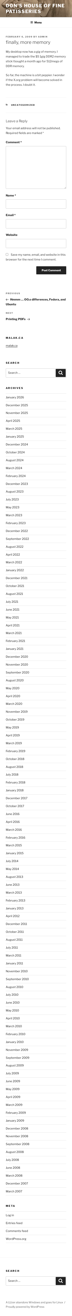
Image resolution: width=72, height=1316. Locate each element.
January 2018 (15, 790)
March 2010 (14, 1026)
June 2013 (13, 884)
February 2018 (15, 782)
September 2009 (17, 1058)
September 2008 (17, 1144)
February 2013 (15, 900)
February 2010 (15, 1034)
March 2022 (14, 562)
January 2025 (15, 436)
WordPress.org (16, 1239)
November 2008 (17, 1136)
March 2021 (14, 633)
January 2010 (15, 1042)
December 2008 (17, 1128)
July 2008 (12, 1160)
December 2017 (16, 798)
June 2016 (13, 814)
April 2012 (13, 916)
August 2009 (15, 1065)
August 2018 (14, 767)
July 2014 (12, 861)
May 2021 (12, 617)
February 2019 (15, 751)
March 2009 (14, 1105)
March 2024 (14, 468)
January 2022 (15, 570)
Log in (10, 1215)
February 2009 (16, 1113)
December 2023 (17, 484)
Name (11, 195)
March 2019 (14, 743)
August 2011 (14, 939)
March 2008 (14, 1175)
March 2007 (14, 1191)
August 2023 (15, 491)
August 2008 (15, 1152)
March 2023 (14, 515)
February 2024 (16, 476)
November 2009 (17, 1050)
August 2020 (15, 680)
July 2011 (12, 947)
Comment (14, 142)
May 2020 (12, 688)
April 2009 (13, 1097)
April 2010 (13, 1018)
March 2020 (14, 704)
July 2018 (12, 774)
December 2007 (17, 1183)
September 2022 (17, 539)
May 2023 (12, 507)
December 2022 (17, 531)
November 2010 (17, 971)
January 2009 (15, 1120)
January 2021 (14, 649)
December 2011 (16, 924)
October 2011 (15, 932)
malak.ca (11, 345)
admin (43, 36)
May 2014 (12, 869)
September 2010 (17, 979)
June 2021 (12, 609)
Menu (36, 22)
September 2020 (17, 672)
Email (11, 215)
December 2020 (17, 656)
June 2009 (13, 1081)
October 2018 (15, 759)
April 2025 (13, 421)
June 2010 (13, 1002)
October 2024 (15, 452)
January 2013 (15, 908)
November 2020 (17, 664)
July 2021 (12, 601)
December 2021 (16, 578)
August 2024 (15, 460)
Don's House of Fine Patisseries (35, 8)
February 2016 (15, 837)
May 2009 (13, 1089)
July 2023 (12, 499)
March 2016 (14, 830)
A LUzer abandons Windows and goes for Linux (34, 1302)
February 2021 (15, 641)
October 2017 (15, 806)
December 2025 (17, 405)
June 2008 (13, 1168)
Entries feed (14, 1223)
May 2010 (12, 1010)
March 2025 (14, 428)
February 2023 (16, 523)
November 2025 (17, 413)
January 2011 (14, 963)
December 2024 (17, 444)
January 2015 (15, 853)
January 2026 (15, 397)
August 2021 (14, 594)
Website (11, 235)
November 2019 (17, 711)
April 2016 (13, 822)
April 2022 (13, 554)
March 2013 (14, 892)
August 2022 (14, 547)
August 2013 (14, 877)
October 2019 (15, 719)
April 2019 (13, 735)
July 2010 (12, 994)
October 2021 (15, 586)
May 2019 (12, 727)
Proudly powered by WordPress (25, 1306)
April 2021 (13, 625)
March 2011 (13, 955)
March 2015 (14, 845)
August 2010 (14, 987)
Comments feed (17, 1231)
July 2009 (12, 1073)
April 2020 (13, 696)
